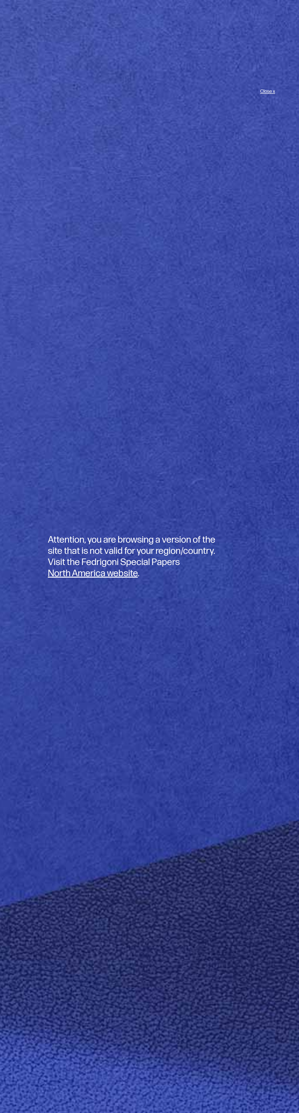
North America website (93, 573)
